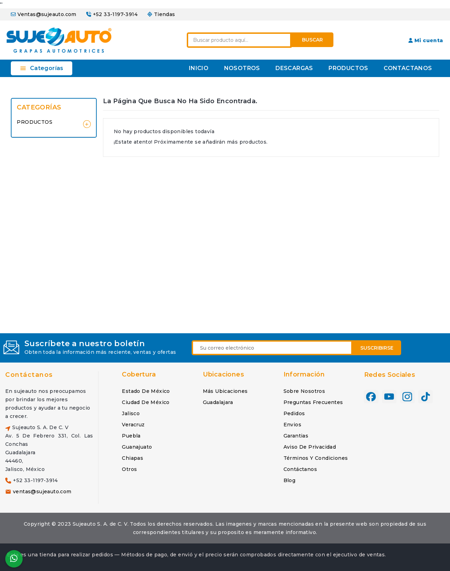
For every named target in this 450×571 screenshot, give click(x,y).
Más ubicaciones (225, 391)
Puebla (131, 436)
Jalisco (131, 413)
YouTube (389, 396)
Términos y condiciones (315, 458)
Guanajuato (137, 447)
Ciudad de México (145, 402)
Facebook (371, 396)
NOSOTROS (242, 68)
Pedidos (294, 413)
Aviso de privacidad (309, 447)
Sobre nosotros (304, 391)
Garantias (296, 436)
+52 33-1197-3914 (115, 14)
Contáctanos (29, 375)
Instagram (407, 396)
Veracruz (133, 424)
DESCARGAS (294, 68)
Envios (292, 424)
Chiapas (132, 458)
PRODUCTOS (348, 68)
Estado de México (146, 391)
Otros (129, 469)
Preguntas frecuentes (313, 402)
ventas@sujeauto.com (42, 491)
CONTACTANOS (408, 68)
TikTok (425, 396)
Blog (289, 480)
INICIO (198, 68)
